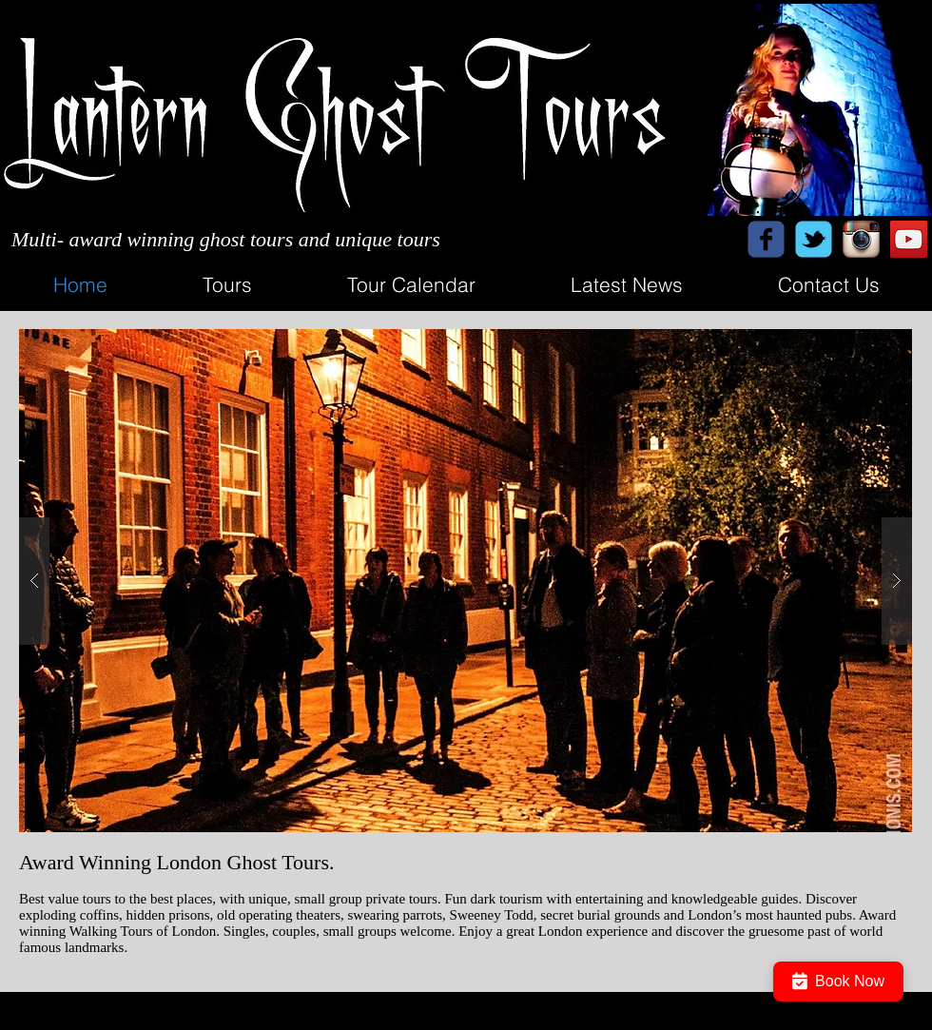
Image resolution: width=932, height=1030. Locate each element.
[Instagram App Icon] (861, 239)
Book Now (838, 981)
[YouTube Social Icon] (908, 239)
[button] (465, 580)
